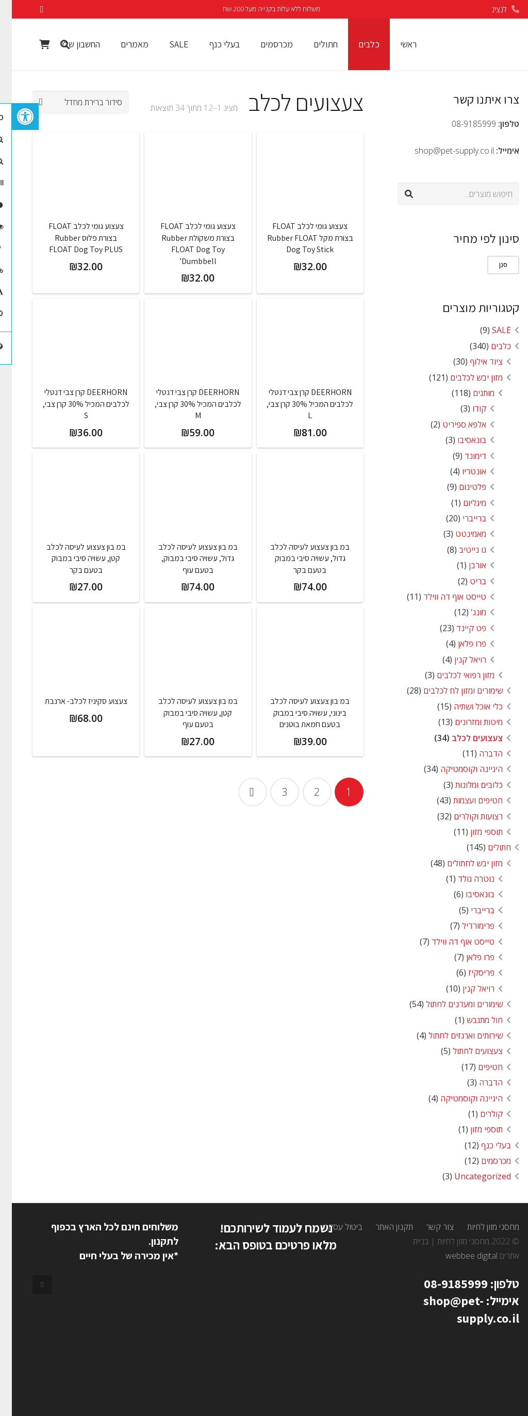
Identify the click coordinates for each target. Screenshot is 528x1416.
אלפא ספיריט (452, 424)
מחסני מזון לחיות (481, 1226)
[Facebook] (30, 1285)
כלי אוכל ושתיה (466, 706)
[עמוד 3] (272, 792)
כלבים (489, 346)
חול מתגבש (473, 1020)
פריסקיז (469, 972)
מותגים (472, 393)
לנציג (487, 9)
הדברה (479, 753)
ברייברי (462, 518)
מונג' (466, 612)
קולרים (479, 1113)
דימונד (463, 456)
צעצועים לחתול (466, 1051)
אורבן (465, 565)
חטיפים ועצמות (466, 800)
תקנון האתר (382, 1226)
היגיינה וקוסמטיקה (459, 769)
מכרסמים (484, 1160)
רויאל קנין (458, 659)
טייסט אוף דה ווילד (442, 596)
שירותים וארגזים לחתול (454, 1035)
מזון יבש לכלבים (464, 377)
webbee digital (460, 1255)
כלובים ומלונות (467, 785)
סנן (491, 264)
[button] (13, 116)
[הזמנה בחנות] (69, 102)
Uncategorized (470, 1176)
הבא (240, 792)
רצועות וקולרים (466, 816)
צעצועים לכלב (465, 738)
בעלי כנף (484, 1145)
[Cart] (32, 44)
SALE (489, 330)
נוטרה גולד (464, 878)
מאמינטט (458, 533)
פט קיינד (459, 628)
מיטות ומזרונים (467, 722)
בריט (466, 581)
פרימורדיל (466, 925)
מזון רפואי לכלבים (454, 675)
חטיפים (478, 1067)
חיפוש (495, 194)
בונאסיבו (460, 440)
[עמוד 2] (305, 792)
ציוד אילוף (474, 361)
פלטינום (460, 486)
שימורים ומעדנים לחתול (452, 1004)
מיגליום (462, 502)
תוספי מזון (474, 831)
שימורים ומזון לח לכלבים (451, 690)
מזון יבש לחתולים (463, 863)
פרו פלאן (460, 643)
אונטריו (462, 471)
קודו (467, 408)
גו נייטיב (460, 549)
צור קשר (428, 1226)
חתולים (487, 847)
